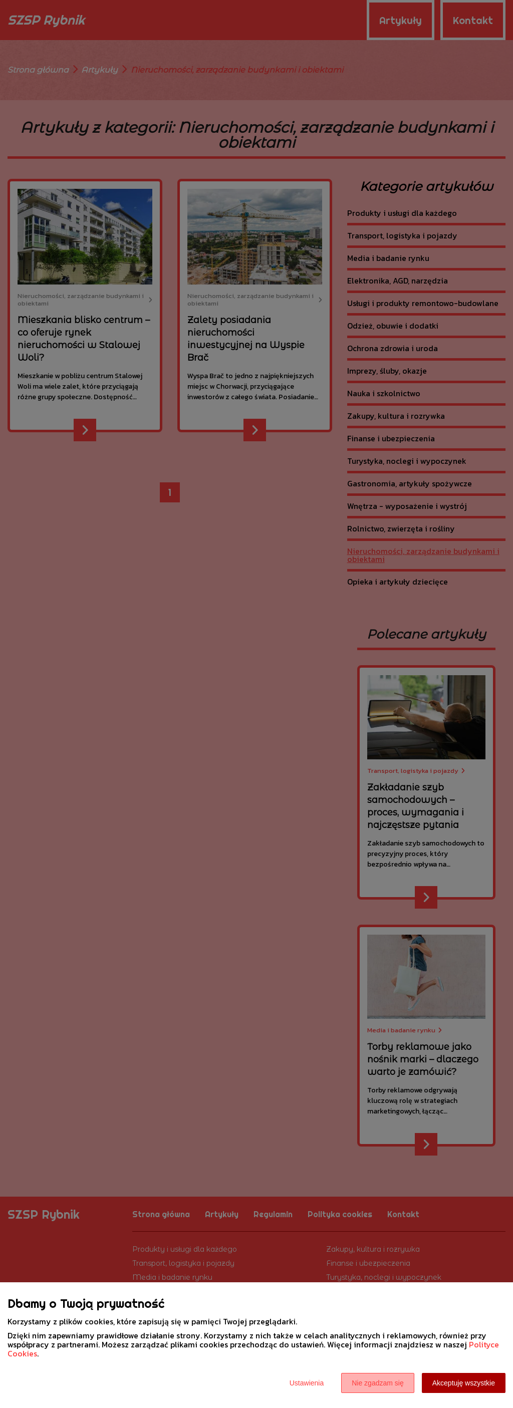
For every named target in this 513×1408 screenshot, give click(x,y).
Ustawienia (307, 1383)
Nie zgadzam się (378, 1383)
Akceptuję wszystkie (463, 1383)
